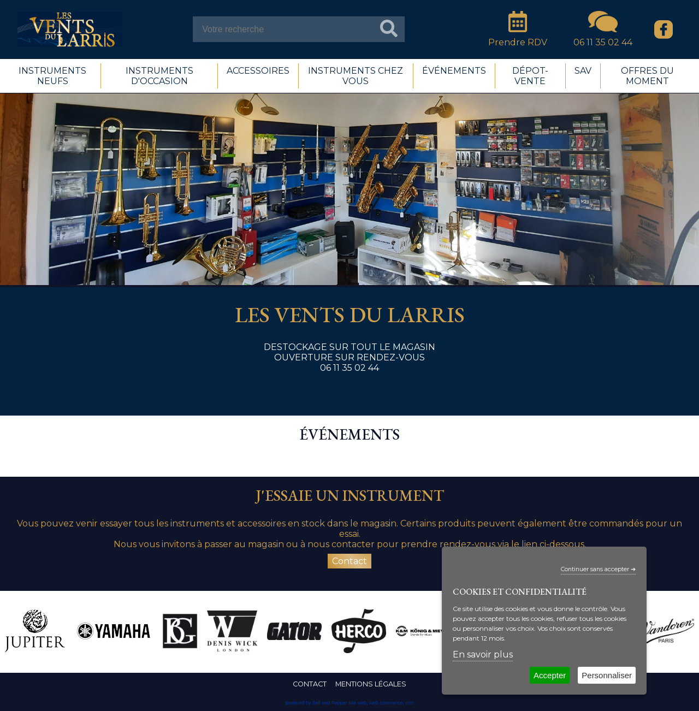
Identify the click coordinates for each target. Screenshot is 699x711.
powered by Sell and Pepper (316, 703)
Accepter (550, 675)
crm (409, 703)
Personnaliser (607, 675)
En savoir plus (483, 654)
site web (357, 703)
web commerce (385, 703)
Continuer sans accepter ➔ (598, 569)
